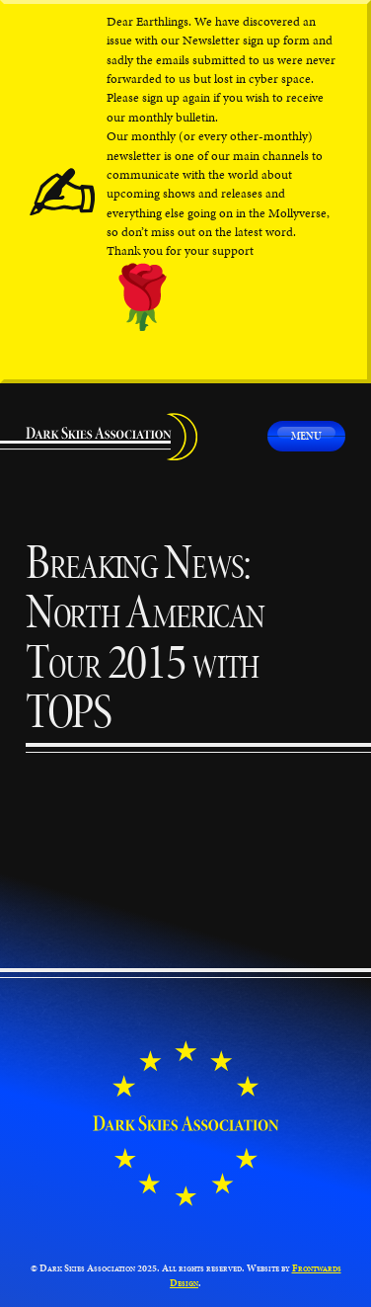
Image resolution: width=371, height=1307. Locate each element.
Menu (306, 435)
